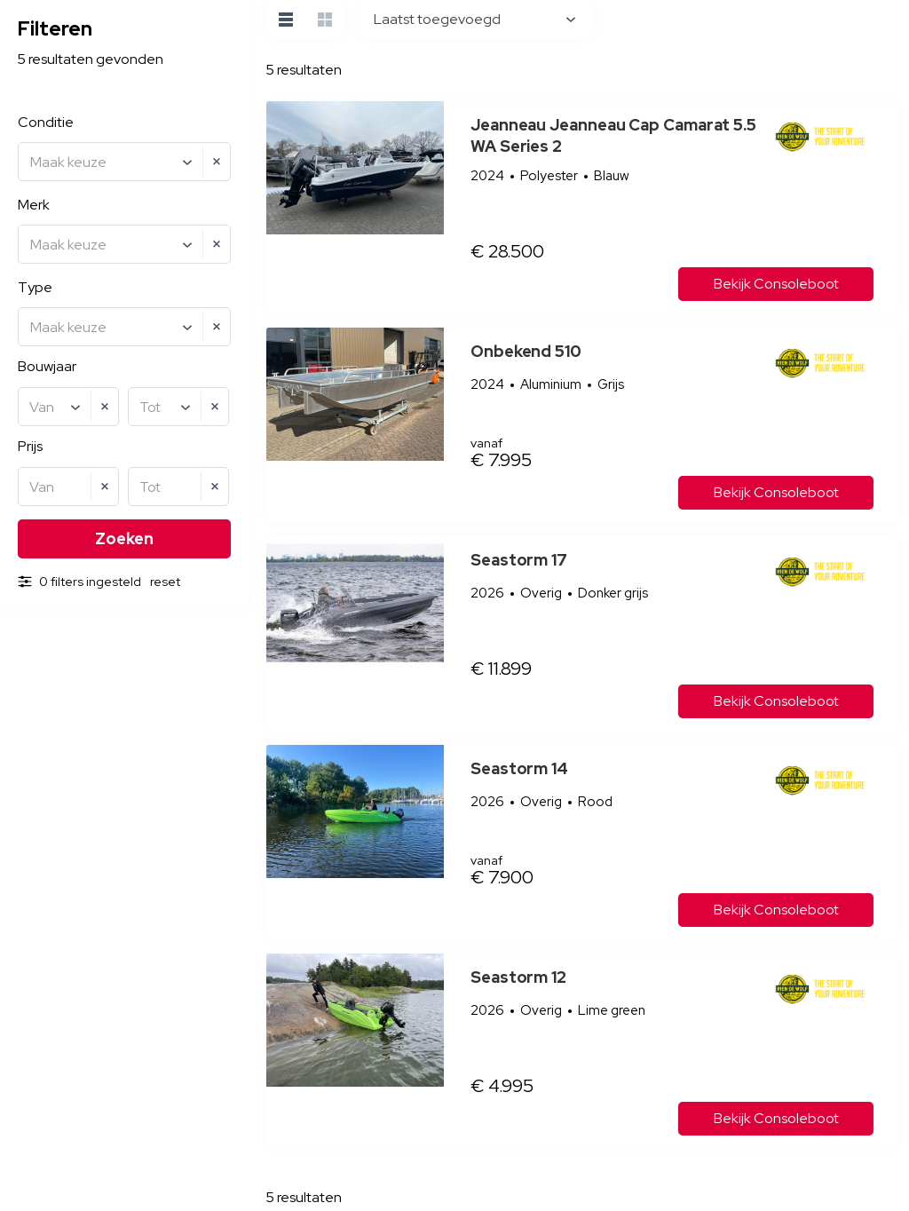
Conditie (46, 122)
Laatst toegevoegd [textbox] (437, 19)
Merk (34, 204)
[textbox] (126, 162)
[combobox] (124, 161)
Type (35, 287)
